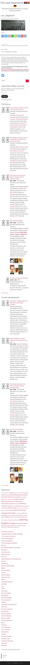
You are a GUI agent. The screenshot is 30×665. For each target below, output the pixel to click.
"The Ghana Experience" (7, 538)
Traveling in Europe (6, 636)
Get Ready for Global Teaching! (18, 160)
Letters (3, 588)
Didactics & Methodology (7, 565)
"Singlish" (6, 492)
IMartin (16, 18)
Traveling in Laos (5, 638)
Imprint (4, 656)
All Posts (3, 545)
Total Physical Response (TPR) (7, 525)
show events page (4, 485)
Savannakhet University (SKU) (9, 604)
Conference (4, 550)
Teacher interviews (6, 616)
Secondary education (6, 609)
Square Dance (24, 517)
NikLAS (21, 230)
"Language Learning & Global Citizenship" (12, 534)
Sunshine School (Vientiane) (6, 520)
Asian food (21, 492)
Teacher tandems (5, 618)
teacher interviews (15, 520)
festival (18, 503)
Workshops (4, 645)
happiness (4, 506)
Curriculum (4, 556)
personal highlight (5, 517)
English (3, 568)
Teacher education (6, 613)
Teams (3, 622)
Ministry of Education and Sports (22, 515)
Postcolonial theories (6, 597)
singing (17, 517)
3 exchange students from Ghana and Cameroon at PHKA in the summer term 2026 (18, 139)
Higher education (5, 577)
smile (21, 517)
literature (13, 515)
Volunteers (4, 643)
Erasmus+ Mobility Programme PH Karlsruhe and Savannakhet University (12, 501)
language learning (24, 506)
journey (18, 506)
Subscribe (5, 96)
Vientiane (15, 525)
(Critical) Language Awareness (9, 543)
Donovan (16, 663)
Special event (4, 611)
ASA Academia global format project (10, 547)
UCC (22, 206)
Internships (4, 584)
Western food (16, 527)
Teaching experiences (7, 620)
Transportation (5, 631)
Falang (15, 503)
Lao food (3, 508)
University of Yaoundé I (18, 151)
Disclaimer (5, 655)
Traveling (3, 634)
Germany (3, 572)
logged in (8, 51)
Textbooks (3, 625)
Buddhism (3, 499)
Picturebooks (4, 595)
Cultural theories (5, 554)
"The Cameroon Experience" (8, 536)
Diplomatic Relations (9, 499)
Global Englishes (5, 575)
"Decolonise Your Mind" (7, 531)
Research (3, 602)
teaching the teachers (21, 523)
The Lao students (5, 627)
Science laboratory (12, 517)
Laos (13, 513)
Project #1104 (18, 194)
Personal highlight (6, 593)
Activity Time (15, 492)
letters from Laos (8, 515)
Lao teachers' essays (11, 508)
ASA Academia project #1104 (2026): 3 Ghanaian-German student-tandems (17, 177)
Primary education (6, 600)
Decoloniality (4, 563)
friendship (23, 503)
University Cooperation (7, 641)
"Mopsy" (2, 492)
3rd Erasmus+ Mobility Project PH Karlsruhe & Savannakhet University (18, 125)
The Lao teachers (5, 629)
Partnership (4, 591)
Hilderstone (9, 506)
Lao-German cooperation (21, 508)
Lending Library (19, 513)
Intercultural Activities (6, 581)
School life (4, 606)
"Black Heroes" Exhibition (16, 220)
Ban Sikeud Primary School (13, 497)
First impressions (5, 570)
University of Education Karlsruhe (18, 119)
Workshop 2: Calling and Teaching (19, 278)
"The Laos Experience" (7, 540)
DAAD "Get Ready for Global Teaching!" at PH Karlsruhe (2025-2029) (18, 340)
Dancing (3, 561)
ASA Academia (14, 192)
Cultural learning (5, 552)
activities (10, 492)
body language (23, 497)
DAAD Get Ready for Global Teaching (11, 559)
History (3, 579)
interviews (14, 506)
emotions (16, 499)
